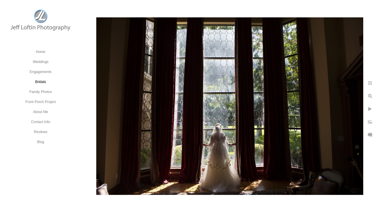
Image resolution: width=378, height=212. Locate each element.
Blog (40, 142)
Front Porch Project (40, 102)
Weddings (40, 62)
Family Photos (40, 92)
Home (40, 52)
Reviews (40, 132)
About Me (40, 112)
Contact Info (40, 122)
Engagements (40, 72)
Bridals (40, 82)
